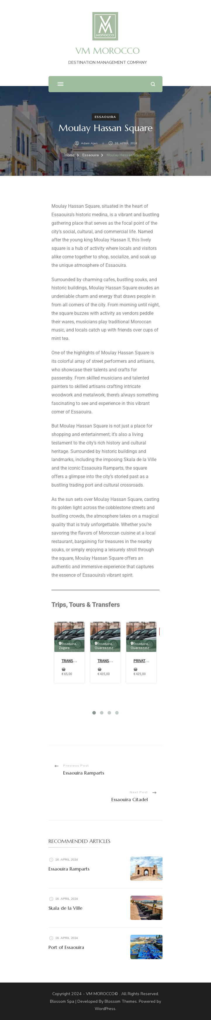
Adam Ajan (89, 143)
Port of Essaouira (66, 947)
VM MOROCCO (108, 50)
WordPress (105, 1009)
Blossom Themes (121, 1001)
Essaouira (105, 117)
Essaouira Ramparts (69, 869)
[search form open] (153, 84)
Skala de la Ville (65, 908)
